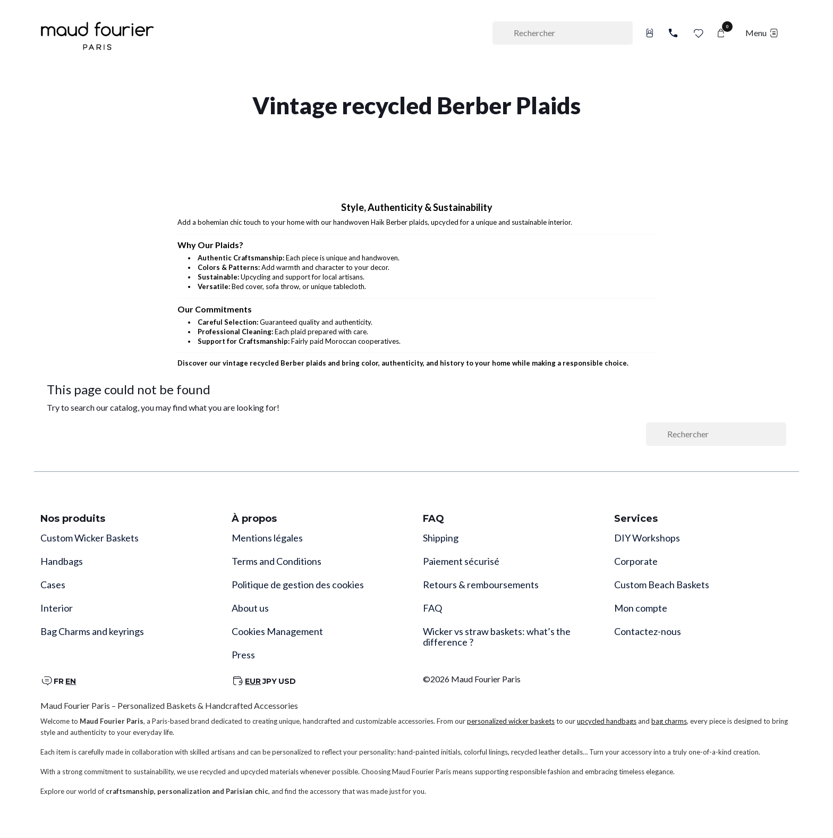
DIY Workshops (647, 537)
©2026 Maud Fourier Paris (472, 679)
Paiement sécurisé (461, 561)
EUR (253, 681)
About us (250, 608)
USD (287, 681)
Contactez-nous (647, 631)
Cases (52, 584)
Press (243, 654)
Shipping (440, 537)
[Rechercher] (562, 33)
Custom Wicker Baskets (89, 537)
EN (70, 681)
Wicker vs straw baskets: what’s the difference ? (497, 636)
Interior (56, 608)
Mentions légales (267, 537)
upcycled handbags (606, 721)
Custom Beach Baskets (661, 584)
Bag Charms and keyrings (92, 631)
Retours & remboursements (481, 584)
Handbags (61, 561)
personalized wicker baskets (511, 721)
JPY (269, 681)
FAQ (432, 608)
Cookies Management (277, 631)
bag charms (669, 721)
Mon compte (640, 608)
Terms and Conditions (276, 561)
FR (59, 681)
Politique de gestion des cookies (298, 584)
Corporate (636, 561)
